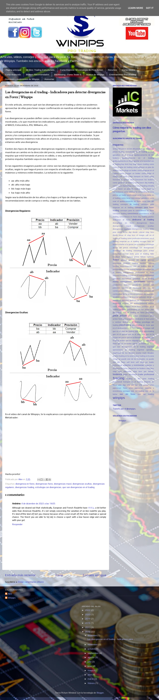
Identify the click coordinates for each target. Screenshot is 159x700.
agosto (91, 657)
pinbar (147, 310)
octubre (92, 649)
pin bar (141, 310)
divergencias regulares (122, 229)
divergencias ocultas (82, 484)
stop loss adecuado (122, 371)
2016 (88, 631)
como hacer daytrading (122, 186)
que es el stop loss (136, 334)
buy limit (125, 164)
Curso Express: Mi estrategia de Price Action (81, 70)
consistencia (132, 213)
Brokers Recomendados (37, 74)
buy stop (133, 164)
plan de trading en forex (134, 313)
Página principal (13, 70)
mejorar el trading (120, 275)
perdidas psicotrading (128, 310)
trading (118, 378)
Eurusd (125, 254)
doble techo (122, 232)
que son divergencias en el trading (78, 487)
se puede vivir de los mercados (132, 359)
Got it (150, 7)
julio (90, 661)
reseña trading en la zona (123, 356)
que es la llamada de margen (138, 338)
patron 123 (149, 285)
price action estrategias (138, 316)
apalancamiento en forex (123, 161)
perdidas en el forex (132, 306)
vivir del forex (127, 394)
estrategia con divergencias (48, 487)
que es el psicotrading (144, 331)
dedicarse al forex (121, 220)
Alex (10, 593)
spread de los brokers (137, 368)
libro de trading (129, 269)
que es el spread (120, 334)
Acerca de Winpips (95, 74)
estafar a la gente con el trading (131, 244)
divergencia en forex (24, 484)
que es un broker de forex (143, 344)
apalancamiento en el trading (138, 158)
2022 (88, 610)
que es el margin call (145, 328)
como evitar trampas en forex (136, 176)
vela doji (121, 385)
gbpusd (124, 260)
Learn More (135, 7)
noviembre (93, 644)
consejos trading (120, 214)
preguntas (150, 313)
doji (130, 232)
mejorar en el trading (135, 275)
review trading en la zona (144, 356)
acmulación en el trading (136, 152)
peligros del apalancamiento (134, 303)
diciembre (92, 635)
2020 (88, 614)
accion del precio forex (136, 149)
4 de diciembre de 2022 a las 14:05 (38, 503)
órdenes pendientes (133, 285)
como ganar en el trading (123, 183)
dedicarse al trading (143, 219)
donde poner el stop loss (124, 235)
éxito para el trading (139, 254)
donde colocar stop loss (143, 232)
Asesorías (49, 79)
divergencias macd (62, 484)
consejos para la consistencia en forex (137, 211)
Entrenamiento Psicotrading (122, 74)
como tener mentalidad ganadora (135, 198)
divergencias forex (44, 484)
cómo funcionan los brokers (142, 180)
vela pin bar (132, 385)
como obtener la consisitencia (136, 192)
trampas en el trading (133, 382)
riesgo (115, 359)
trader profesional (146, 374)
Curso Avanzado (13, 74)
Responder (17, 524)
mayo (91, 670)
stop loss (150, 368)
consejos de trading (129, 204)
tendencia (117, 374)
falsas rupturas (147, 257)
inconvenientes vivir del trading (133, 266)
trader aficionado (130, 374)
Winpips (122, 420)
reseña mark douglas (145, 353)
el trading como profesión (129, 238)
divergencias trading (24, 487)
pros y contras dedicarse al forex (136, 319)
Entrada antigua (94, 575)
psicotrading (125, 325)
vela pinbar (143, 385)
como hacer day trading (144, 183)
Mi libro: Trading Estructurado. (40, 70)
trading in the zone (136, 379)
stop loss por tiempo (143, 371)
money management (122, 281)
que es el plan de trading (123, 331)
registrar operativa (145, 350)
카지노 (91, 507)
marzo (91, 679)
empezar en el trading (129, 241)
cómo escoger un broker (130, 173)
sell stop (140, 362)
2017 (88, 627)
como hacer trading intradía (143, 186)
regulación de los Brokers (124, 353)
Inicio (59, 575)
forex (116, 259)
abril (90, 674)
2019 (88, 618)
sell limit (130, 362)
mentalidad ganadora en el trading (138, 279)
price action (120, 315)
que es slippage (132, 341)
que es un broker (125, 344)
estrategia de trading (122, 251)
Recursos (112, 70)
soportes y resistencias (133, 365)
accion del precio (119, 149)
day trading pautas (146, 217)
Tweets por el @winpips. (124, 409)
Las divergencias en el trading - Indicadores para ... (111, 639)
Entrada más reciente (20, 575)
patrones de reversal (129, 297)
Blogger (100, 692)
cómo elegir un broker (128, 170)
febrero (91, 683)
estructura (117, 254)
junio (90, 666)
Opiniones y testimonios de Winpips (22, 79)
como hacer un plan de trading (126, 189)
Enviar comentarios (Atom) (31, 582)
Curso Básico (128, 70)
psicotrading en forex (141, 325)
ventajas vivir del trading (133, 391)
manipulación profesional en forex (138, 272)
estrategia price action (144, 251)
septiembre (93, 653)
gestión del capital (137, 260)
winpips (119, 398)
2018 (88, 623)
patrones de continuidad (134, 291)
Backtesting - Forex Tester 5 (67, 74)
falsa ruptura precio (130, 257)
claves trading (143, 164)
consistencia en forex (128, 217)
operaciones (139, 281)
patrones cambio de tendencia (127, 288)
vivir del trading (146, 394)
